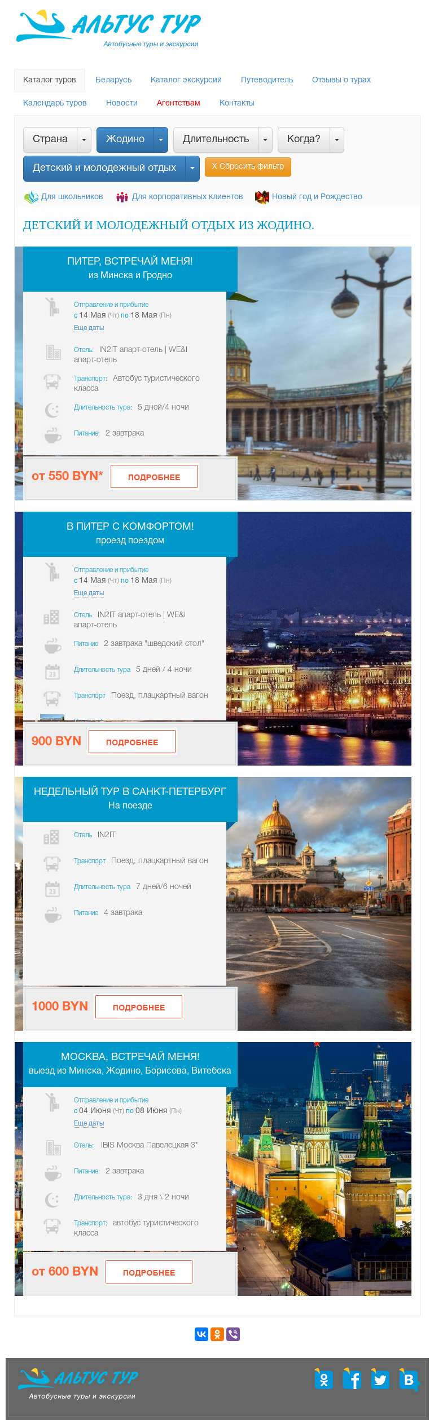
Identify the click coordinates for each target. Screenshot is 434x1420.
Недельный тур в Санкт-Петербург (130, 792)
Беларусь (113, 80)
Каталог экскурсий (186, 80)
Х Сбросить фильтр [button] (248, 166)
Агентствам (178, 103)
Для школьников (72, 197)
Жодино (125, 139)
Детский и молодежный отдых (104, 168)
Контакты (237, 103)
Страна (50, 139)
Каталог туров (49, 80)
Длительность (216, 139)
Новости (122, 103)
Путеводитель (267, 80)
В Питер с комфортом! (130, 527)
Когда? (304, 139)
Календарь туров (55, 103)
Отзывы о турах (341, 80)
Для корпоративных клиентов (187, 197)
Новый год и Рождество (317, 197)
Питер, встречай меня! (130, 262)
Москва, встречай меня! (130, 1057)
